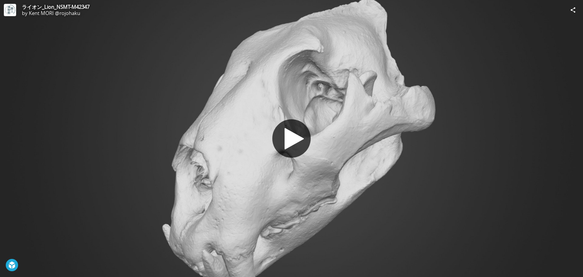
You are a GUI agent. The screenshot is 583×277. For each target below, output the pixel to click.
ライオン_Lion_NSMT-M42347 (55, 6)
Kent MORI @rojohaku (54, 13)
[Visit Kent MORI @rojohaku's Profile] (10, 10)
